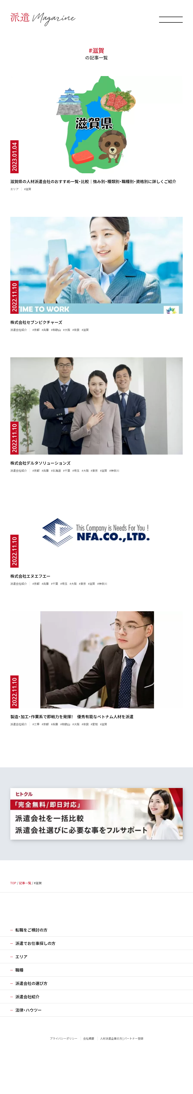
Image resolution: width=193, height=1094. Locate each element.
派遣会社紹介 (18, 330)
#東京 (94, 470)
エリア (14, 189)
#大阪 (66, 330)
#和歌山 (56, 330)
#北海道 (56, 470)
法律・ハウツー (28, 1010)
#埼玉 (75, 470)
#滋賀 (27, 189)
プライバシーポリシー (63, 1038)
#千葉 (66, 470)
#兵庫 (45, 330)
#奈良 (75, 330)
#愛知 (94, 724)
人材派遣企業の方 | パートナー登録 (121, 1038)
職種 (19, 970)
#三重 (35, 724)
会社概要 (88, 1038)
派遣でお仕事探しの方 (35, 943)
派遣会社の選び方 (31, 983)
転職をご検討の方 (31, 930)
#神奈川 (114, 470)
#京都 (35, 330)
